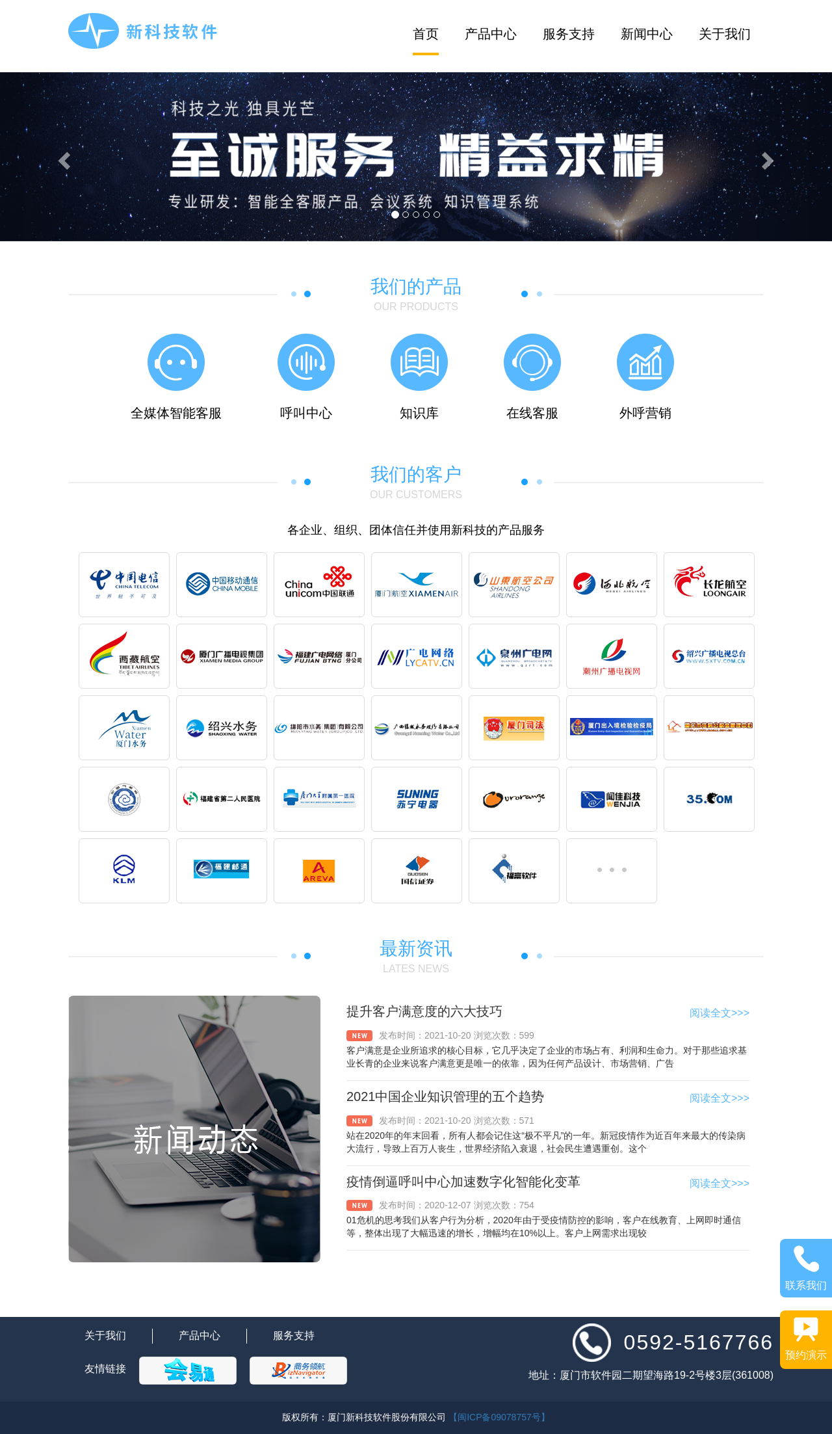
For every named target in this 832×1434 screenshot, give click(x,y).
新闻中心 (647, 34)
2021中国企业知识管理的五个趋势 (445, 1096)
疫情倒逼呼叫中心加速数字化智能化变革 (463, 1182)
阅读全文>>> (719, 1012)
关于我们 (725, 34)
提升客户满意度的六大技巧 (424, 1011)
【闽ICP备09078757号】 (499, 1417)
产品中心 (491, 34)
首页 (426, 34)
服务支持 (569, 34)
